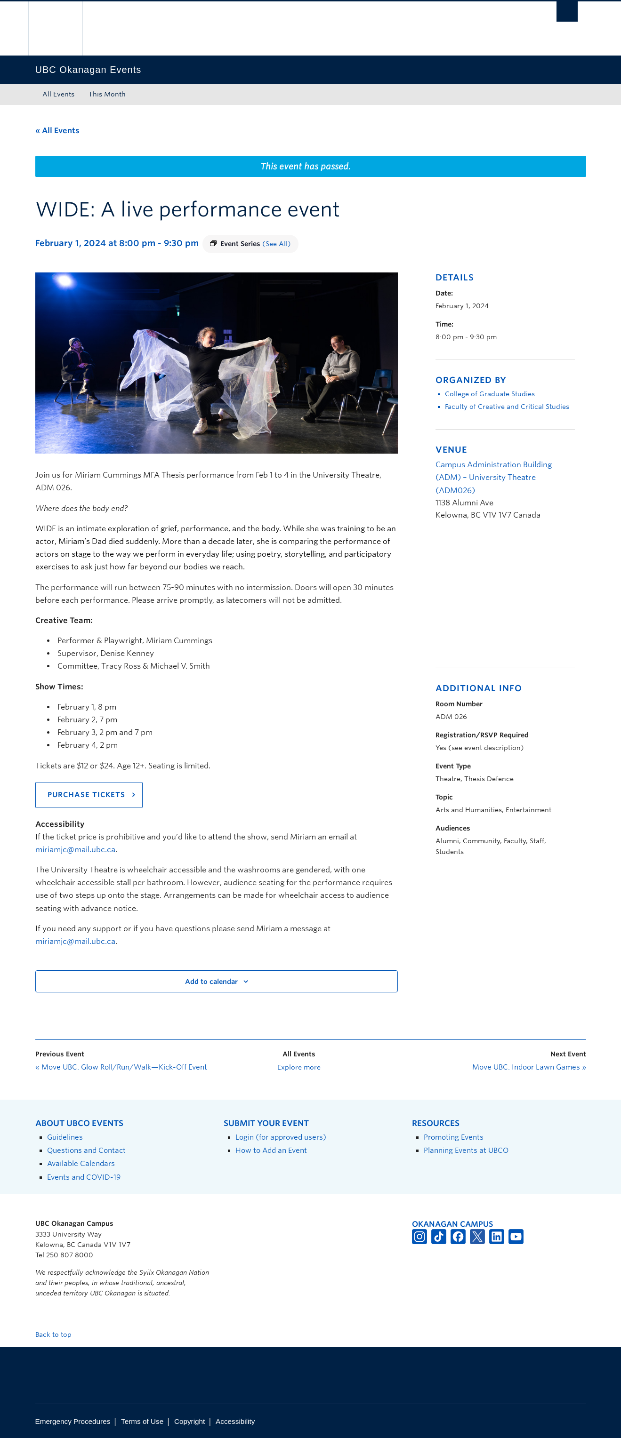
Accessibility (235, 1421)
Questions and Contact (86, 1150)
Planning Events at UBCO (466, 1150)
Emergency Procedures (73, 1421)
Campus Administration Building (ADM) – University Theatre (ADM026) (494, 477)
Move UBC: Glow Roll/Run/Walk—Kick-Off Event (121, 1067)
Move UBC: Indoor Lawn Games (529, 1067)
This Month (107, 94)
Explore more (299, 1067)
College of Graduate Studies (490, 394)
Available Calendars (81, 1163)
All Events (58, 94)
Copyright (189, 1421)
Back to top (58, 1334)
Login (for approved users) (280, 1137)
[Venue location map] (485, 599)
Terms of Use (142, 1421)
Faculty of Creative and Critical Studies (507, 406)
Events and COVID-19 (84, 1177)
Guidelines (65, 1137)
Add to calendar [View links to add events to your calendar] (211, 981)
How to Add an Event (271, 1150)
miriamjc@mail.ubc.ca (75, 849)
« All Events (57, 130)
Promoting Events (454, 1137)
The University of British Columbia (55, 28)
